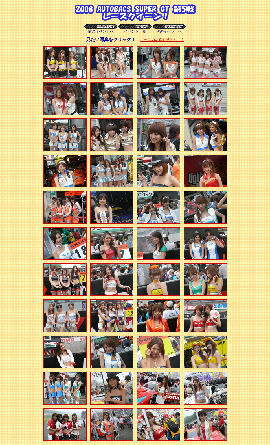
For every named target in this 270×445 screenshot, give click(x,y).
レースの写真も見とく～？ (162, 40)
